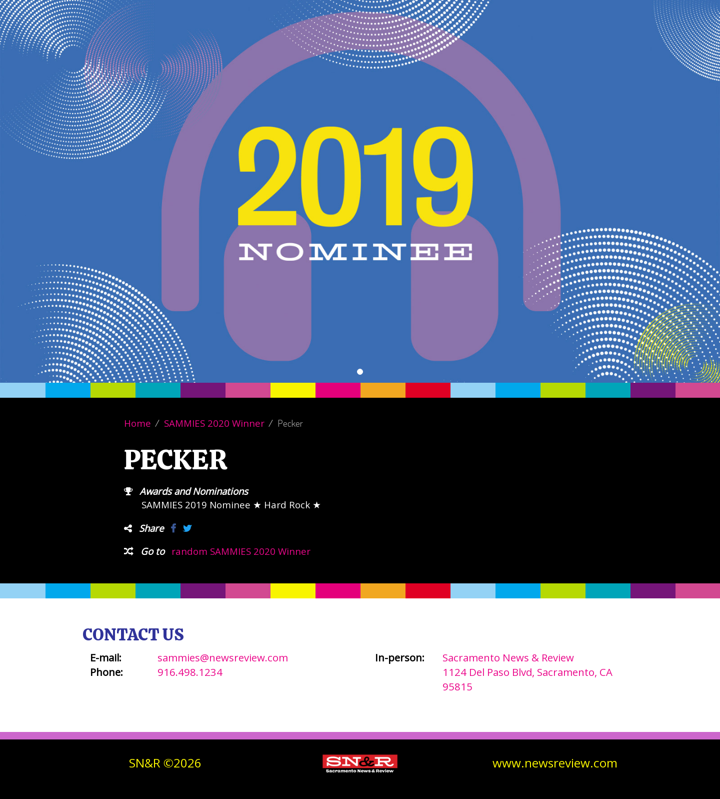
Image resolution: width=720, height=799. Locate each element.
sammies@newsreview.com (223, 657)
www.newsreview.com (555, 762)
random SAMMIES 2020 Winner (241, 551)
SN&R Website (636, 40)
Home (137, 423)
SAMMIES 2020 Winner (214, 423)
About (467, 40)
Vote (425, 40)
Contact (571, 40)
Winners (517, 40)
